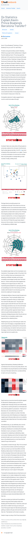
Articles (12, 30)
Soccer (3, 8)
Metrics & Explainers (7, 33)
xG (21, 150)
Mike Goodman (6, 36)
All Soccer (4, 30)
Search (18, 8)
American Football (10, 8)
